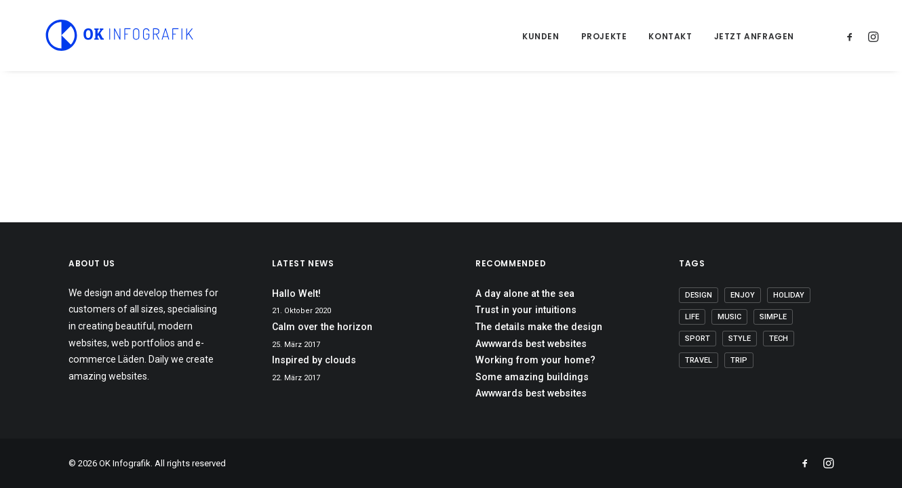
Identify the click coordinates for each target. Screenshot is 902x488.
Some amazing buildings (532, 376)
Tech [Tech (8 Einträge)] (778, 338)
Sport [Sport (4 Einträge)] (697, 338)
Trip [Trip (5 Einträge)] (738, 360)
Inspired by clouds (314, 359)
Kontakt (670, 36)
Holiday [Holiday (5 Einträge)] (788, 295)
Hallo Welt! (296, 293)
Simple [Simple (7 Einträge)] (773, 316)
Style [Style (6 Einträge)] (739, 338)
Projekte (604, 36)
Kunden (541, 36)
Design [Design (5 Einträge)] (698, 295)
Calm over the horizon (322, 326)
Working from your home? (535, 359)
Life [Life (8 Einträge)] (692, 316)
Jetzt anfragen (754, 36)
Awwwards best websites (531, 343)
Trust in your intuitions (525, 309)
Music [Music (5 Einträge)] (729, 316)
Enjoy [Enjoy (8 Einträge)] (742, 295)
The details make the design (538, 326)
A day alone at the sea (524, 293)
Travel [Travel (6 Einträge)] (698, 360)
